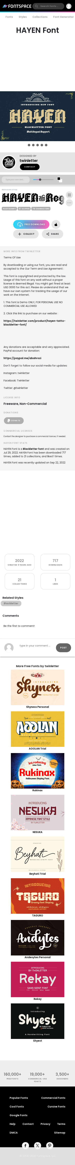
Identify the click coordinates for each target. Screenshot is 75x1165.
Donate (13, 420)
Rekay (38, 999)
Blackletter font (33, 449)
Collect (25, 234)
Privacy (45, 1124)
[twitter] (37, 1145)
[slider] (40, 179)
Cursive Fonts (56, 1106)
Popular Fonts (19, 1098)
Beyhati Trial (37, 874)
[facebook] (25, 1145)
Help (12, 1124)
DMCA (14, 1132)
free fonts (13, 1078)
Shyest (37, 1040)
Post (63, 647)
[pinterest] (49, 1145)
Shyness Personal (37, 707)
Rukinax (37, 790)
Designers (62, 1078)
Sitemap (59, 1132)
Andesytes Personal (38, 957)
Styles (23, 17)
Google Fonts (18, 1115)
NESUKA (37, 832)
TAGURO (37, 915)
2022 (19, 560)
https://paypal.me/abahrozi (22, 358)
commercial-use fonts (37, 1080)
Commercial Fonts (53, 1098)
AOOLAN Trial (37, 748)
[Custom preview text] (16, 179)
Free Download (31, 224)
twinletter (29, 160)
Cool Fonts (17, 1106)
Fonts (9, 17)
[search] (48, 6)
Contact (29, 166)
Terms (61, 1124)
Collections (40, 17)
